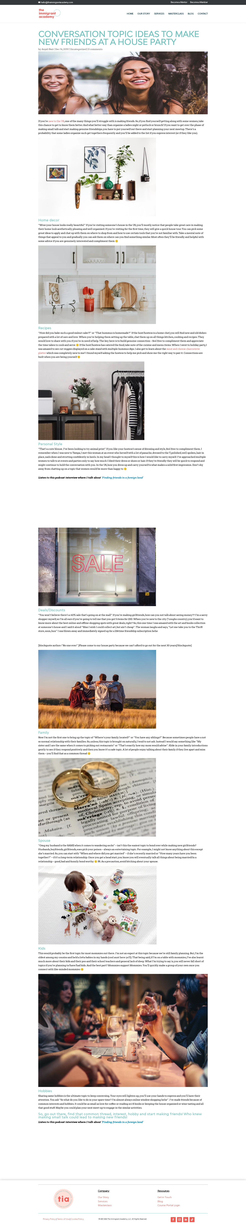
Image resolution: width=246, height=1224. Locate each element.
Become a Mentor (179, 2)
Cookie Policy (77, 1219)
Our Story (143, 14)
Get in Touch (165, 1197)
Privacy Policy (49, 1219)
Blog (191, 14)
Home (130, 14)
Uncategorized (78, 49)
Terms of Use (63, 1219)
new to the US (56, 121)
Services (159, 14)
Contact (203, 14)
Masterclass (176, 14)
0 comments (95, 49)
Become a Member (199, 2)
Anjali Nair (48, 49)
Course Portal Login (169, 1205)
